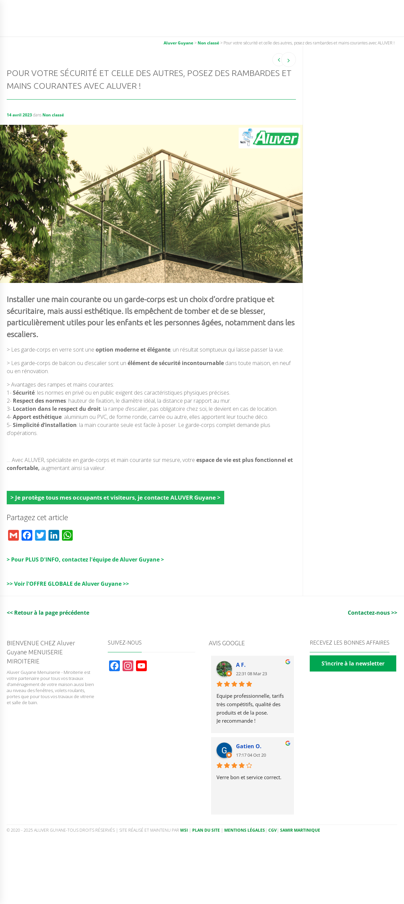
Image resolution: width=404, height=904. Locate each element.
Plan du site (206, 830)
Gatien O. (249, 746)
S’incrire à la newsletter (353, 663)
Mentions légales (244, 830)
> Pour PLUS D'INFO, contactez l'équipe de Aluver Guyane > (85, 559)
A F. (241, 664)
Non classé (53, 115)
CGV (272, 830)
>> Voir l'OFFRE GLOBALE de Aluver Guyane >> (68, 583)
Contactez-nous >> (372, 612)
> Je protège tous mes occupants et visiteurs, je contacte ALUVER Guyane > (115, 497)
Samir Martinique (300, 830)
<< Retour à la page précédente (48, 612)
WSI (184, 830)
